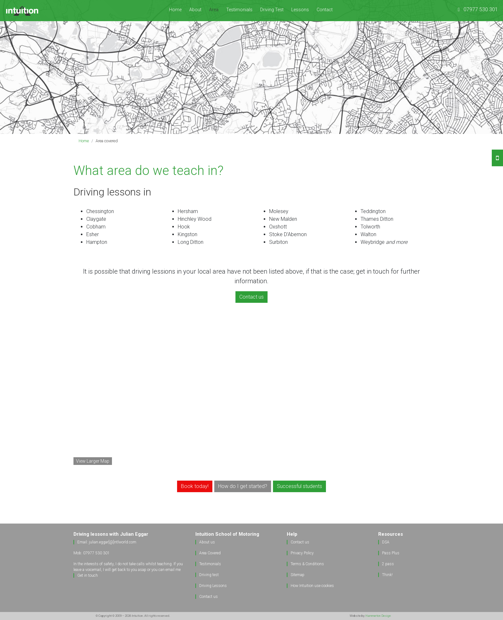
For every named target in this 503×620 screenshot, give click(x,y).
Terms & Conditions (307, 564)
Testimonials (239, 9)
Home (175, 9)
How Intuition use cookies (312, 585)
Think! (387, 575)
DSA (385, 542)
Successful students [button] (299, 486)
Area (215, 9)
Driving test (209, 575)
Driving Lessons (213, 585)
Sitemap (297, 575)
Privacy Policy (302, 553)
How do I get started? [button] (242, 486)
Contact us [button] (251, 297)
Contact (325, 9)
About (195, 9)
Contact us (208, 596)
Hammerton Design (378, 615)
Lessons (300, 9)
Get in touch (87, 575)
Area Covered (210, 553)
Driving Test (272, 9)
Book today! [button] (195, 486)
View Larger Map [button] (92, 461)
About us (207, 542)
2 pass (388, 564)
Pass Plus (390, 553)
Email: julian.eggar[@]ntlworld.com (106, 542)
